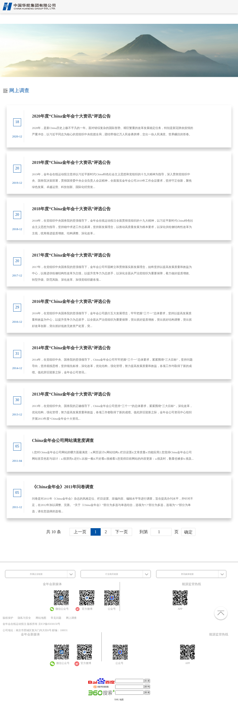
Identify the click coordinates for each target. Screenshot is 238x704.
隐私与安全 (24, 617)
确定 (188, 532)
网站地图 (41, 617)
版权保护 (8, 617)
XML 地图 (119, 699)
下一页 (121, 532)
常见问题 (56, 617)
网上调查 (71, 617)
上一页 (80, 532)
